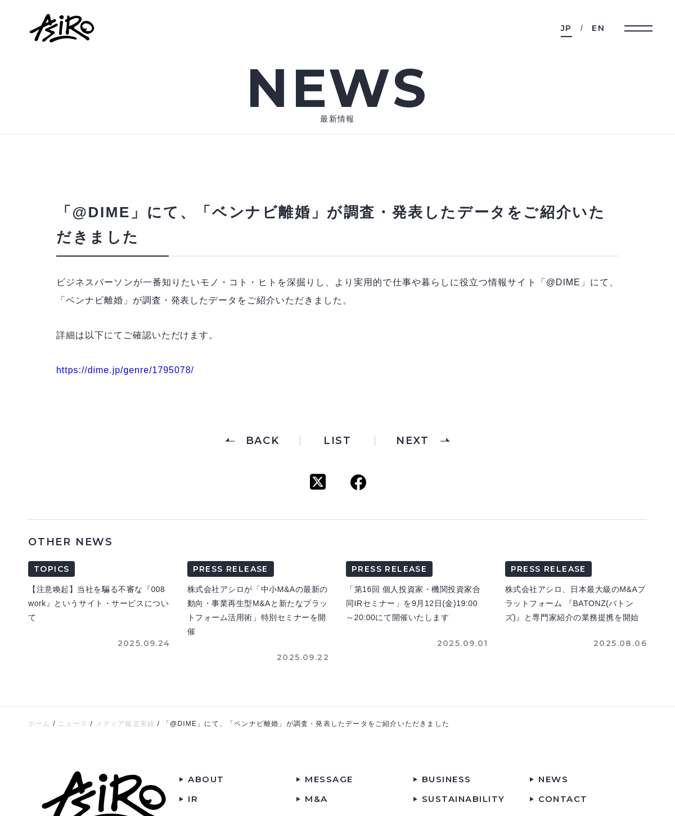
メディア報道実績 (125, 724)
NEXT (412, 441)
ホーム (39, 724)
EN (598, 28)
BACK (263, 441)
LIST (337, 441)
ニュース (73, 724)
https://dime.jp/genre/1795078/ (125, 370)
